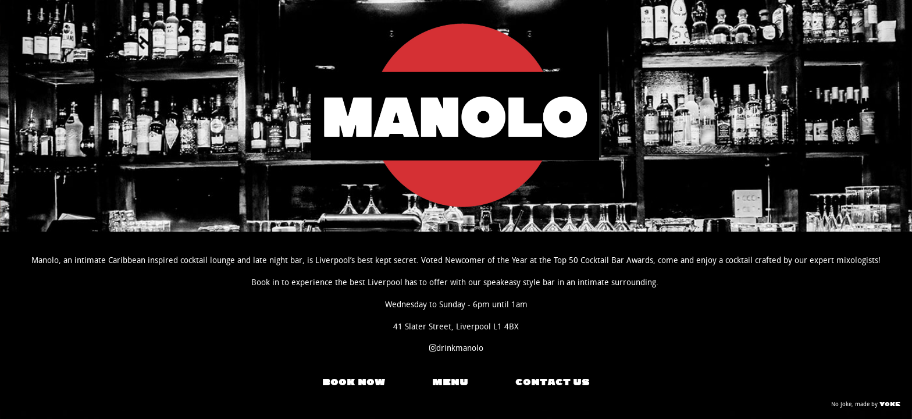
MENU (450, 382)
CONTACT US (552, 382)
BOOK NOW (353, 382)
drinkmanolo (456, 348)
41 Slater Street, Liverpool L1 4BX (456, 327)
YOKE (889, 404)
